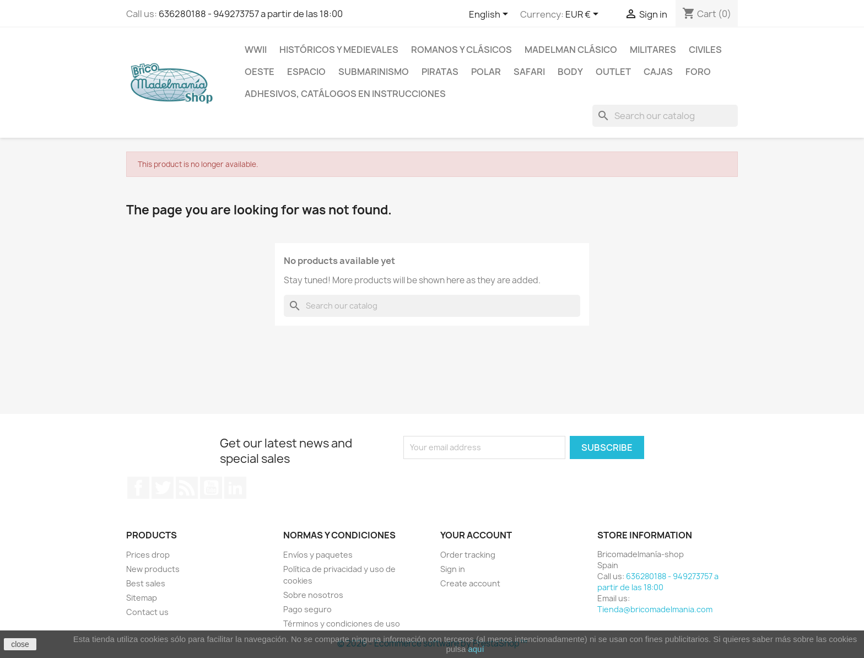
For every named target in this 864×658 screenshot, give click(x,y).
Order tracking (467, 554)
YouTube (211, 488)
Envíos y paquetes (318, 554)
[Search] (665, 116)
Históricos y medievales (338, 50)
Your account (476, 535)
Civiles (705, 50)
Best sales (145, 583)
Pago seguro (307, 609)
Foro (698, 72)
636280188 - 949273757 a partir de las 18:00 (251, 14)
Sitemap (141, 597)
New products (153, 569)
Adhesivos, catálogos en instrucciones (345, 94)
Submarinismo (373, 72)
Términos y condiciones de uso (341, 623)
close (20, 644)
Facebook (138, 488)
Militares (653, 50)
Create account (470, 583)
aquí (476, 649)
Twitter (163, 488)
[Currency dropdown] (583, 14)
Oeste (259, 72)
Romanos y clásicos (461, 50)
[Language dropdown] (490, 14)
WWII (256, 50)
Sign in (452, 569)
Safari (529, 72)
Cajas (658, 72)
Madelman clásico (571, 50)
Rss (187, 488)
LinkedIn (235, 488)
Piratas (440, 72)
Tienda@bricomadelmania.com (654, 609)
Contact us (147, 612)
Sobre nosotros (313, 595)
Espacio (306, 72)
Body (570, 72)
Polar (486, 72)
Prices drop (148, 554)
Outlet (613, 72)
